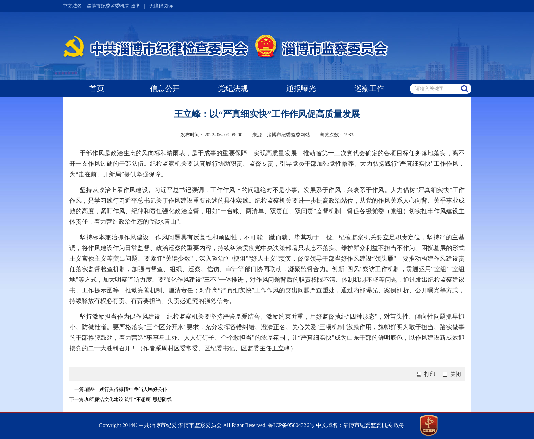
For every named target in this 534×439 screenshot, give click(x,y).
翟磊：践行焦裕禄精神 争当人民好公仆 (126, 389)
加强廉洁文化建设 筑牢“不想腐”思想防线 (128, 399)
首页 (96, 88)
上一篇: (77, 389)
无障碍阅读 (161, 6)
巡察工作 (369, 88)
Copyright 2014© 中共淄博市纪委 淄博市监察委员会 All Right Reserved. (183, 425)
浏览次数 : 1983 (336, 134)
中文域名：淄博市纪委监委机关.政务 (101, 6)
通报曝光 (301, 88)
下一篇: (77, 399)
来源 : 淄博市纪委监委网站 (281, 134)
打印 (424, 374)
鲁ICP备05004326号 (291, 425)
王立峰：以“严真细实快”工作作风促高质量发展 (267, 114)
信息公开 (165, 88)
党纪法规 (233, 88)
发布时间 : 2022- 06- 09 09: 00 (211, 134)
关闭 (450, 374)
